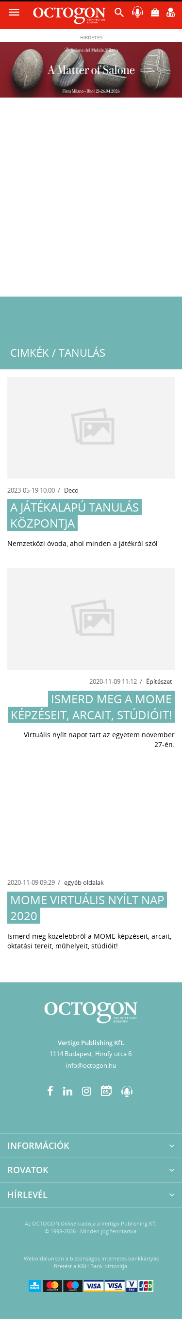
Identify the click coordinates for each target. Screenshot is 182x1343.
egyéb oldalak (84, 882)
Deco (71, 490)
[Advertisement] (91, 201)
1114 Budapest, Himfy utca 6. (91, 1053)
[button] (119, 14)
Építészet (159, 681)
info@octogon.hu (91, 1065)
